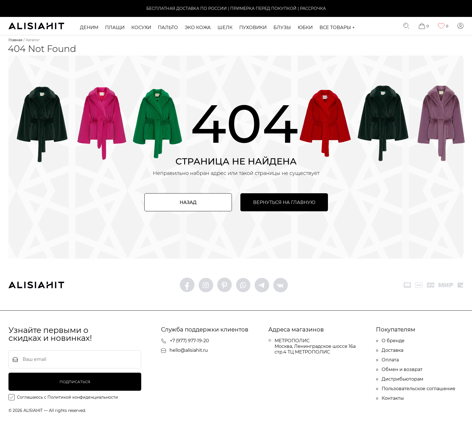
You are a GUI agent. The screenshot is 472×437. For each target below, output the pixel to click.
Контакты (390, 398)
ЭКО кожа (198, 27)
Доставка (389, 350)
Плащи (115, 27)
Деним (89, 27)
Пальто (168, 27)
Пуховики (253, 27)
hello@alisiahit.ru (184, 350)
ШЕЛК (224, 27)
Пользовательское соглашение (415, 388)
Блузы (282, 27)
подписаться (75, 381)
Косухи (141, 27)
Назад (188, 202)
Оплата (387, 360)
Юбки (305, 27)
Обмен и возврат (399, 369)
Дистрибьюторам (399, 379)
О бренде (390, 340)
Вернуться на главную (284, 202)
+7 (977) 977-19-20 (185, 341)
